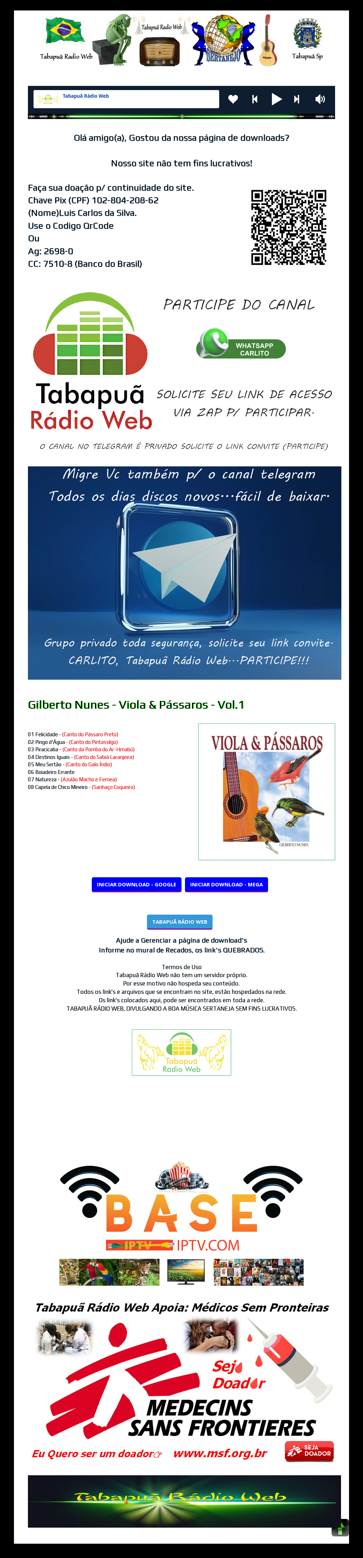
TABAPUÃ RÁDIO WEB (179, 921)
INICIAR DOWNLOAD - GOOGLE (136, 884)
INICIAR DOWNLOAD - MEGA (226, 884)
